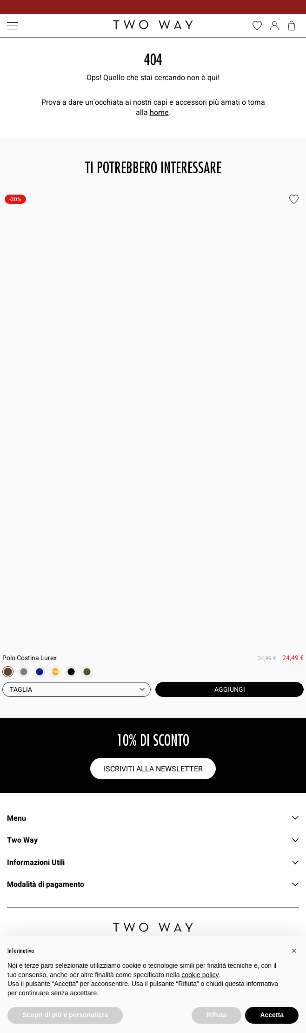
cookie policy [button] (200, 975)
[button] (293, 950)
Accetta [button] (272, 1015)
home (159, 112)
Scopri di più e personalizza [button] (65, 1015)
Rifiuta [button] (216, 1015)
